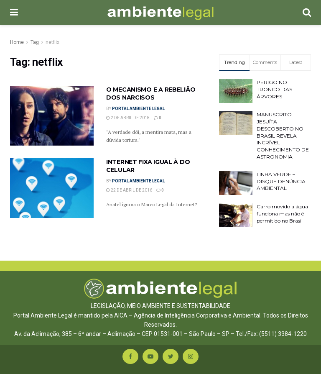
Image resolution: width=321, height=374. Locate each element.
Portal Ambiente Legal (138, 108)
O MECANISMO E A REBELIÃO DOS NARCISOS (150, 94)
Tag (35, 42)
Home (17, 42)
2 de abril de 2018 (128, 117)
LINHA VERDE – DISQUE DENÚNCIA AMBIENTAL (281, 181)
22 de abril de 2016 (129, 190)
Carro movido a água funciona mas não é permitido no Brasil (282, 213)
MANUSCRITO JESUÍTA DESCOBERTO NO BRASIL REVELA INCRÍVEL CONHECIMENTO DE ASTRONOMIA (283, 135)
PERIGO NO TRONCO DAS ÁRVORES (274, 89)
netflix (52, 42)
